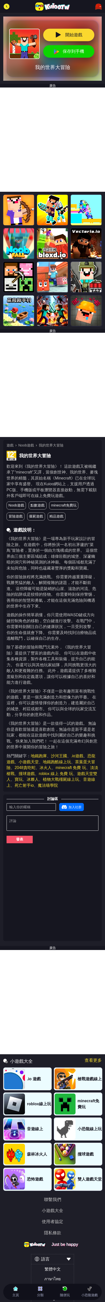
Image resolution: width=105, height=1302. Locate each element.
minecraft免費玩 (64, 505)
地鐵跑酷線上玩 (57, 762)
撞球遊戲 (27, 774)
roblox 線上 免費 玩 (56, 774)
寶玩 (19, 779)
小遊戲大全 (52, 1211)
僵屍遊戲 (36, 516)
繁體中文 (53, 1269)
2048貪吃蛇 (25, 768)
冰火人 (46, 768)
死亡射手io (24, 785)
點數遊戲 (37, 505)
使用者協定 (52, 1222)
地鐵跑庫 (39, 756)
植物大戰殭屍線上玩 (61, 779)
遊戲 (10, 445)
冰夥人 (33, 779)
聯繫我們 (52, 1200)
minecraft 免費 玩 (71, 768)
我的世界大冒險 (51, 445)
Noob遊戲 (26, 445)
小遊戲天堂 (29, 762)
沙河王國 (59, 756)
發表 (19, 839)
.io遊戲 (77, 756)
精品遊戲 (56, 516)
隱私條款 (52, 1233)
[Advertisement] (52, 140)
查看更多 (93, 1060)
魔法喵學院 (48, 785)
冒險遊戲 (16, 516)
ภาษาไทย (52, 1279)
